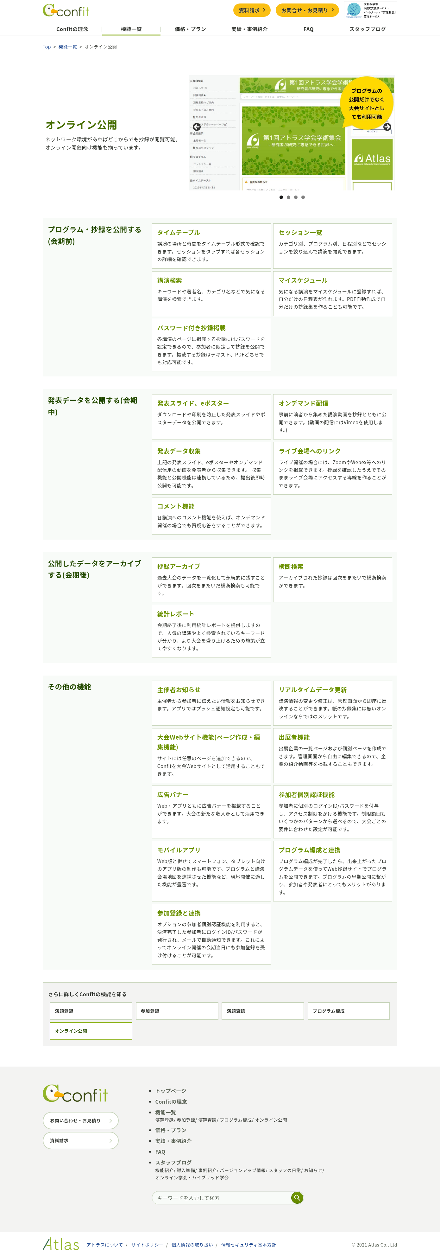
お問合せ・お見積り (304, 10)
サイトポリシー (147, 1244)
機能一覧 (131, 29)
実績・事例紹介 (249, 29)
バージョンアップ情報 (243, 1170)
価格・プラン (190, 29)
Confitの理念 (72, 29)
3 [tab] (296, 197)
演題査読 (236, 1011)
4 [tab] (303, 197)
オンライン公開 (71, 1031)
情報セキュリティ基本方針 (248, 1244)
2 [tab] (288, 197)
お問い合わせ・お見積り (75, 1120)
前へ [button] (197, 127)
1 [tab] (281, 197)
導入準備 (186, 1170)
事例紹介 (207, 1170)
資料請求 (249, 10)
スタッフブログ (367, 29)
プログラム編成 (329, 1011)
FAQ (309, 29)
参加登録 (150, 1011)
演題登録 (64, 1011)
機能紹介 (164, 1170)
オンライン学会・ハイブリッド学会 (192, 1177)
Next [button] (387, 127)
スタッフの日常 (285, 1170)
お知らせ (313, 1170)
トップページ (170, 1090)
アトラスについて (104, 1244)
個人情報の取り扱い (192, 1244)
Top (47, 46)
